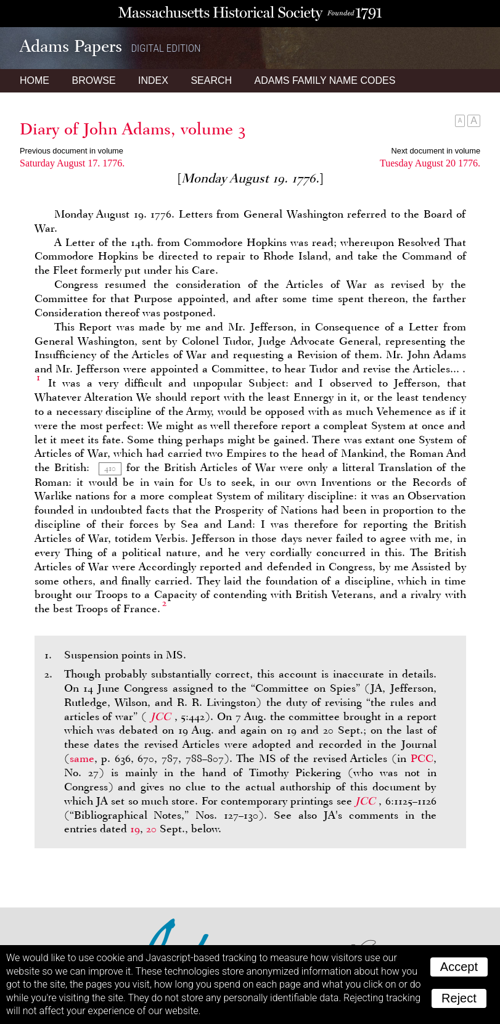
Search (211, 80)
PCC (422, 758)
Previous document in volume (71, 150)
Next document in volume (435, 150)
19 (135, 828)
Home (34, 80)
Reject (459, 998)
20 (151, 828)
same (82, 758)
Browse (93, 80)
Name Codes (325, 80)
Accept (459, 966)
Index (153, 80)
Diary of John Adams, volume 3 (133, 129)
